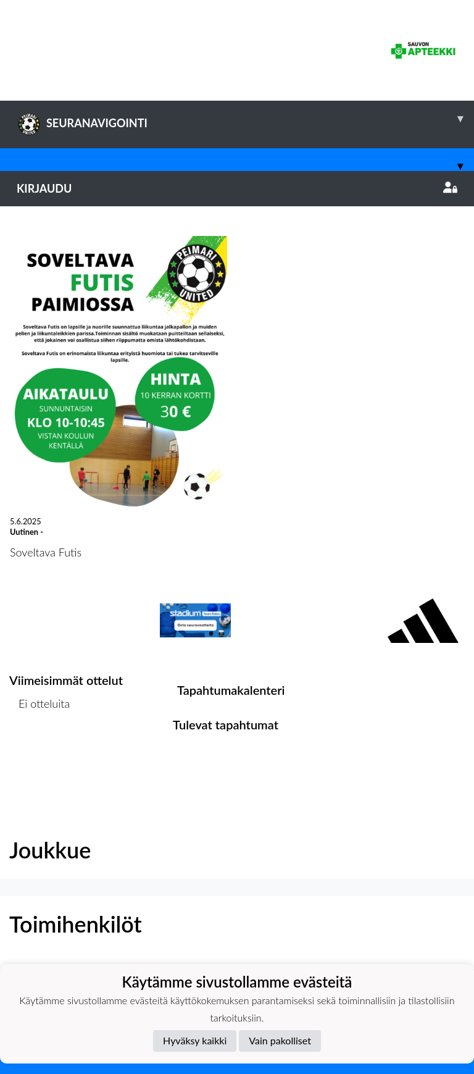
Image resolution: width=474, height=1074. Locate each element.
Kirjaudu (237, 188)
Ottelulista (39, 751)
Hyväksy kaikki (195, 1040)
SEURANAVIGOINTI (245, 118)
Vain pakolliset (280, 1040)
